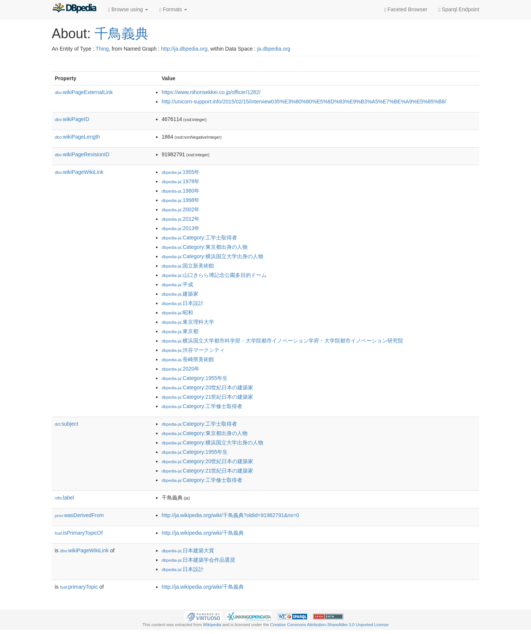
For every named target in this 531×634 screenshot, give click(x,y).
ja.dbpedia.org (273, 49)
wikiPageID (72, 119)
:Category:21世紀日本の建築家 (207, 397)
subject (66, 424)
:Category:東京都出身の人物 (205, 247)
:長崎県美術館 (188, 359)
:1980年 (181, 191)
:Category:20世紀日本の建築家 (207, 387)
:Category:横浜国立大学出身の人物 (212, 256)
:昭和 (177, 313)
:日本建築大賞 (188, 550)
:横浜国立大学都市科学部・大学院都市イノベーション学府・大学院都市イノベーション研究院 (282, 341)
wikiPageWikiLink (79, 172)
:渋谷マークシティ (193, 350)
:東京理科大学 (188, 322)
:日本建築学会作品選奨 (198, 560)
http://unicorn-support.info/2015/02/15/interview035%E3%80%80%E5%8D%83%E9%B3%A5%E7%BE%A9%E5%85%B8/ (304, 102)
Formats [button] (173, 9)
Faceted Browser (406, 9)
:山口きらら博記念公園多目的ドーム (214, 275)
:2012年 (181, 219)
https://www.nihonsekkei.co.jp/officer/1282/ (211, 92)
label (64, 498)
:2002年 (181, 209)
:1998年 (181, 200)
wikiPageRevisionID (82, 154)
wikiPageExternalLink (84, 92)
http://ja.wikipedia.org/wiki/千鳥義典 (203, 533)
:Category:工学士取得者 (199, 238)
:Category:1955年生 (195, 378)
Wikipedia (212, 624)
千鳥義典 (121, 33)
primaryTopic (79, 587)
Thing (102, 49)
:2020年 (181, 369)
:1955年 (181, 172)
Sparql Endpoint (458, 9)
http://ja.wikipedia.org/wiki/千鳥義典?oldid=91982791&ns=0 (230, 515)
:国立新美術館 (188, 266)
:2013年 (181, 228)
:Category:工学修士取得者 (202, 406)
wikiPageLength (77, 137)
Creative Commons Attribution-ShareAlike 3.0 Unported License (329, 624)
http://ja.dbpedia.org (184, 49)
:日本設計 (183, 303)
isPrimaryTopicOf (79, 533)
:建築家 (180, 294)
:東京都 (180, 331)
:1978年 (181, 181)
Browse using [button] (128, 9)
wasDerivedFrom (79, 515)
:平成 (177, 284)
